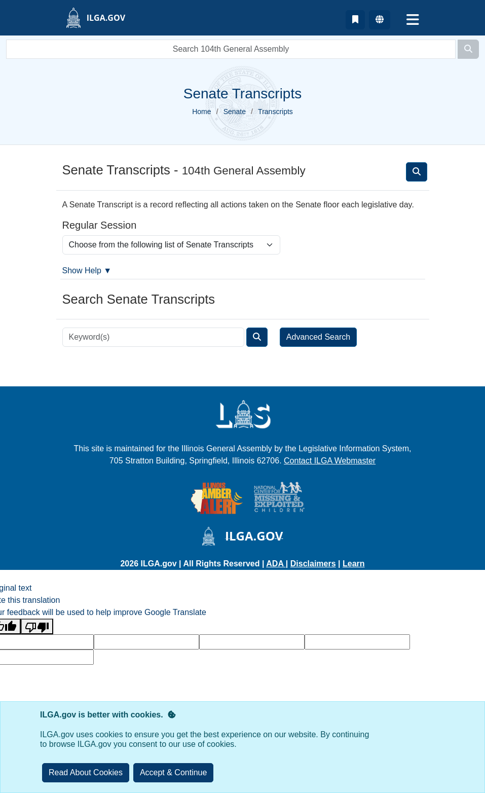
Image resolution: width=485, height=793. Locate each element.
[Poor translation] (37, 626)
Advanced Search (318, 337)
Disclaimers (313, 563)
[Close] (173, 772)
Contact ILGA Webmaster (330, 460)
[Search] (468, 49)
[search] (231, 49)
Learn (354, 563)
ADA (276, 563)
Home (201, 111)
